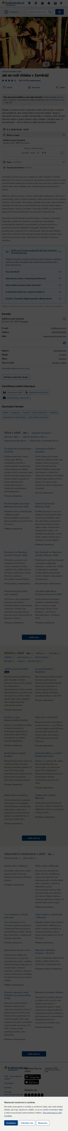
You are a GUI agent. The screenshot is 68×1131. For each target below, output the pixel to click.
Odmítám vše (27, 1123)
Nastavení (42, 1123)
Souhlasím (11, 1123)
